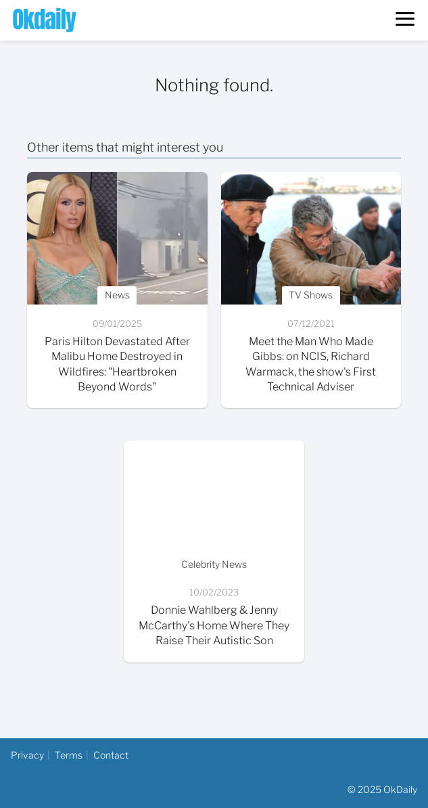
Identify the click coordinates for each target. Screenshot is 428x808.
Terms (68, 755)
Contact (110, 755)
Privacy (27, 755)
